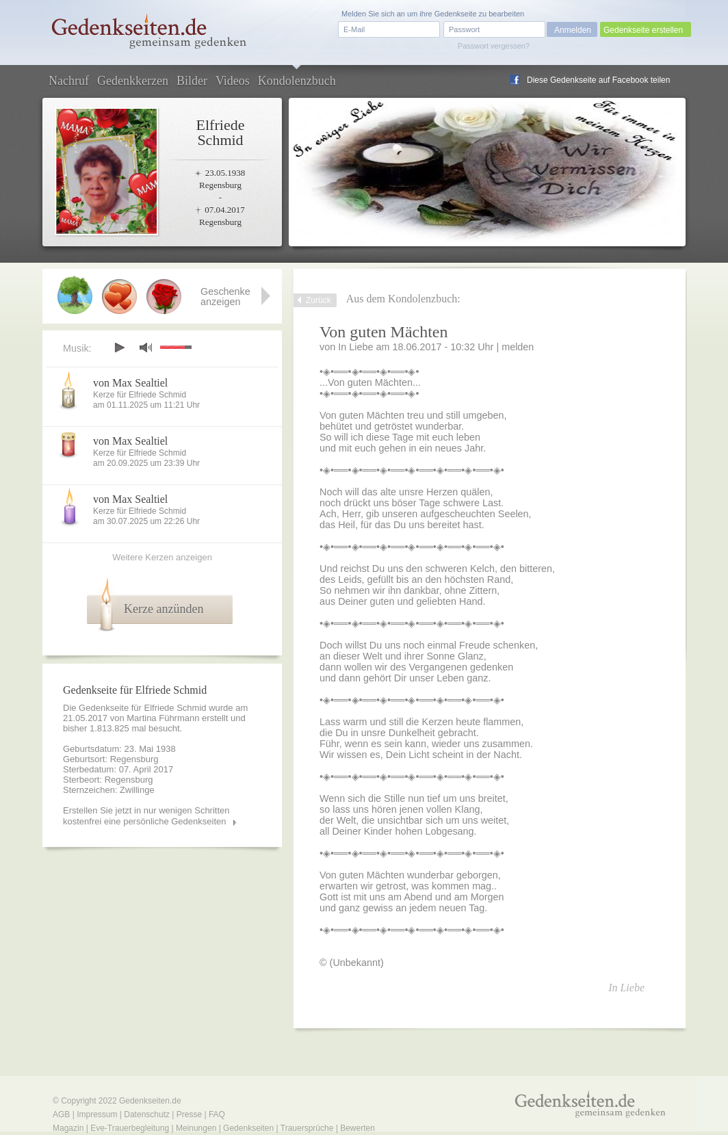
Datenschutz (147, 1114)
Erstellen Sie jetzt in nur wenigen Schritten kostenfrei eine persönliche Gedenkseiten (146, 815)
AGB (61, 1114)
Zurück (318, 300)
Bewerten (357, 1128)
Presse (189, 1114)
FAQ (217, 1114)
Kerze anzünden (163, 609)
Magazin (68, 1128)
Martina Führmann (163, 718)
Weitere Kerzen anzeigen (162, 557)
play (119, 347)
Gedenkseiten (248, 1128)
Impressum (97, 1114)
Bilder (192, 81)
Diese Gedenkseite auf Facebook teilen (598, 80)
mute (146, 347)
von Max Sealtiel (130, 383)
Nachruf (69, 81)
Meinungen (196, 1128)
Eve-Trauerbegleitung (129, 1128)
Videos (233, 81)
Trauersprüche (307, 1128)
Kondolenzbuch (297, 81)
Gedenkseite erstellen (643, 30)
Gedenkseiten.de (150, 1101)
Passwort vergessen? (494, 46)
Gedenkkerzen (132, 81)
